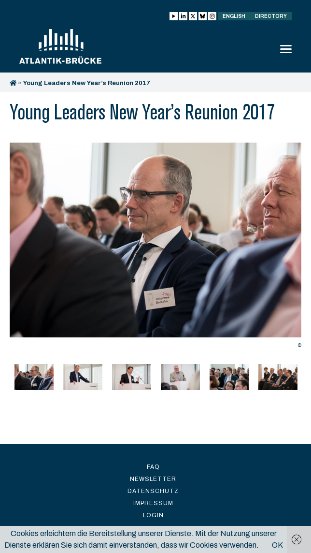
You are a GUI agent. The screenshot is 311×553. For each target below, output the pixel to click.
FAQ (153, 467)
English (234, 16)
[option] (155, 248)
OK (277, 545)
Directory (271, 16)
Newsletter (153, 479)
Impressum (153, 503)
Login (153, 515)
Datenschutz (153, 491)
